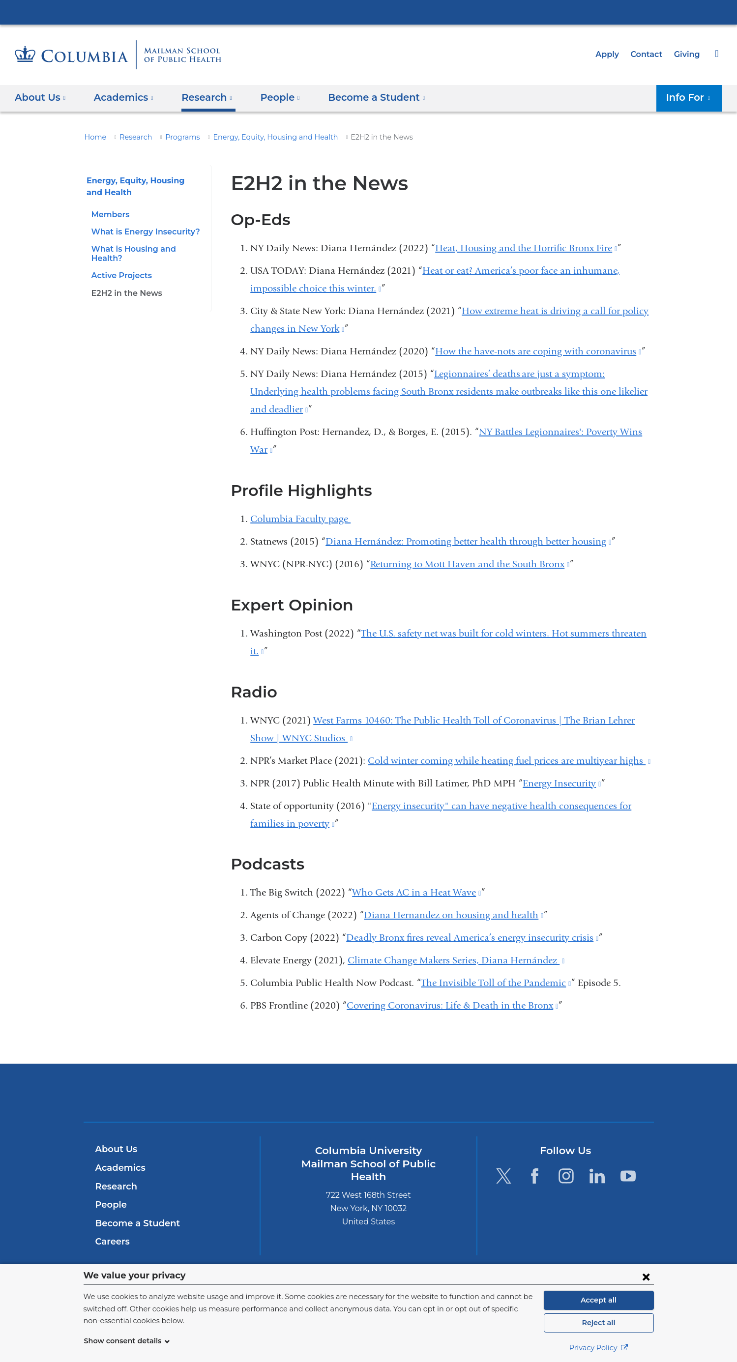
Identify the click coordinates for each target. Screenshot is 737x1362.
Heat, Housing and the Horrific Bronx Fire (526, 248)
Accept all (599, 1300)
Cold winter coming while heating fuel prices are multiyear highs (509, 760)
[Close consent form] (646, 1276)
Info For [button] (691, 97)
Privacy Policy (598, 1348)
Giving (688, 54)
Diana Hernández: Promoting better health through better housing (468, 541)
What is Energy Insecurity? (141, 232)
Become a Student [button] (362, 97)
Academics (118, 1168)
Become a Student (134, 1223)
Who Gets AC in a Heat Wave (416, 892)
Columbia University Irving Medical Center (368, 12)
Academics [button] (119, 97)
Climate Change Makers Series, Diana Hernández (456, 960)
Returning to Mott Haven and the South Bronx (469, 564)
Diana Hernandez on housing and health (453, 915)
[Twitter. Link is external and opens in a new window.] (504, 1176)
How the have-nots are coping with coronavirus (538, 351)
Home (94, 137)
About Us (115, 1149)
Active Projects (119, 266)
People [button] (271, 97)
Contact (649, 54)
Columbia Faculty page (300, 518)
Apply (611, 54)
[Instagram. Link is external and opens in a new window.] (566, 1176)
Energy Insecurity (562, 783)
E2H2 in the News (124, 283)
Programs (175, 137)
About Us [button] (40, 97)
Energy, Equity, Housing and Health (259, 137)
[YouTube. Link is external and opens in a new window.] (628, 1176)
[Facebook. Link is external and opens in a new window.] (535, 1176)
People (109, 1205)
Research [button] (200, 97)
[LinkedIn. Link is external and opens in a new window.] (597, 1176)
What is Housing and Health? (145, 249)
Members (108, 214)
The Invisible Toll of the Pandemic (496, 982)
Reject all (598, 1323)
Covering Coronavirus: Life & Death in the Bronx (452, 1005)
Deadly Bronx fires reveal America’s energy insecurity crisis (472, 937)
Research (132, 137)
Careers (111, 1241)
